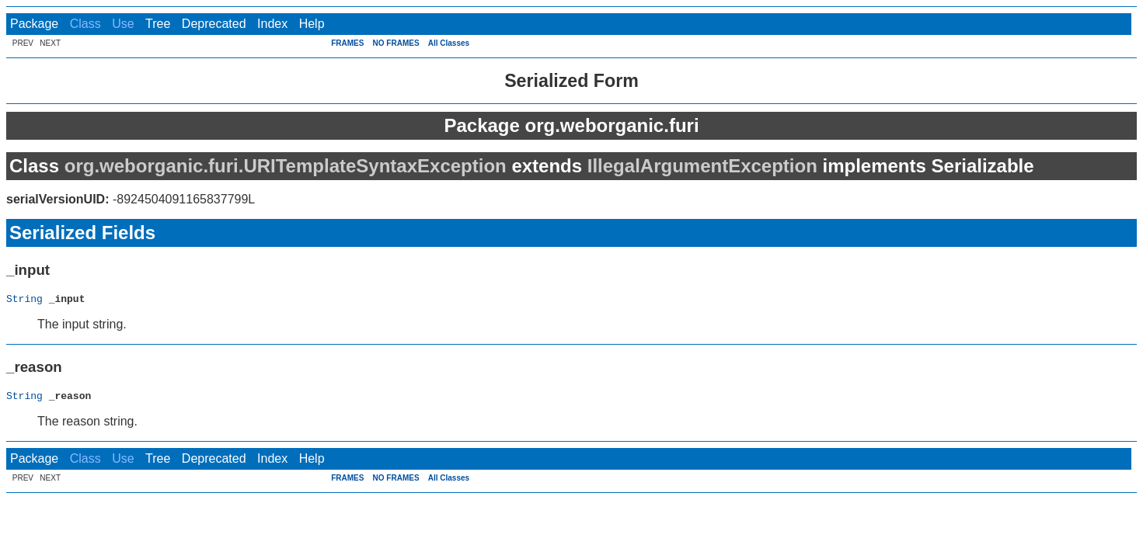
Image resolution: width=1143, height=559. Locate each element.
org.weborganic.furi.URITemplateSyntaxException (285, 165)
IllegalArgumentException (702, 165)
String (24, 300)
